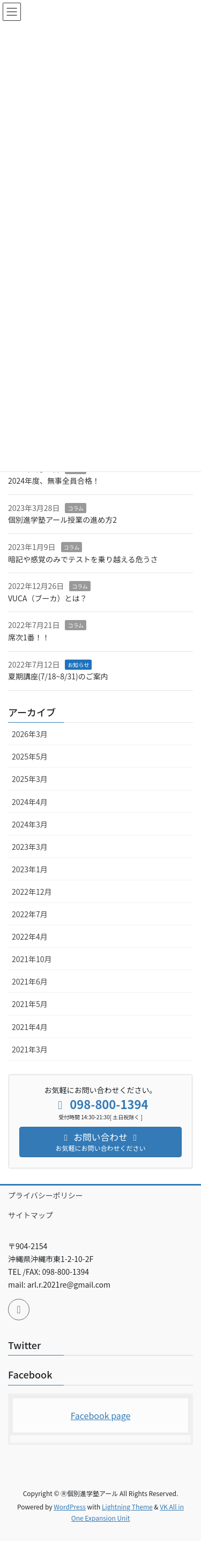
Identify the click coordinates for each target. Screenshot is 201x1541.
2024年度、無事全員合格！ (54, 480)
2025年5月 (30, 756)
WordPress (70, 1506)
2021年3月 (30, 1049)
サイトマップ (30, 1215)
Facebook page (101, 1415)
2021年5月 (30, 1003)
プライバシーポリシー (45, 1195)
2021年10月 (32, 959)
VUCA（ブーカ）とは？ (47, 598)
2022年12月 (32, 891)
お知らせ (78, 665)
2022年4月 (30, 936)
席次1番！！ (29, 637)
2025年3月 (30, 778)
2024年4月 (30, 801)
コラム (76, 508)
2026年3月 (30, 734)
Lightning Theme (127, 1506)
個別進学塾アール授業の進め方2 (62, 519)
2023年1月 (30, 869)
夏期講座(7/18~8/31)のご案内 (58, 676)
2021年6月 (30, 981)
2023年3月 (30, 846)
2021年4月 (30, 1026)
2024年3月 (30, 824)
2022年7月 (30, 914)
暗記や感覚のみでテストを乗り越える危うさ (83, 559)
